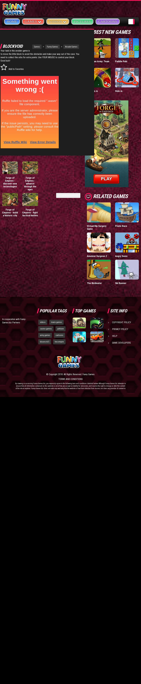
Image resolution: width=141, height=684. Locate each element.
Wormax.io (92, 91)
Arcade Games (61, 43)
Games (26, 43)
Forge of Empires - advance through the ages (30, 186)
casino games (46, 329)
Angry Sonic (121, 256)
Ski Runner (120, 283)
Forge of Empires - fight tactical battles (30, 215)
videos (42, 322)
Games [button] (33, 21)
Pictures (82, 21)
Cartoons (107, 21)
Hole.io (118, 91)
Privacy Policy (120, 329)
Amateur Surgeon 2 (97, 256)
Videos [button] (57, 21)
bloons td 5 (44, 342)
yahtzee (60, 329)
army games (45, 335)
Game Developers (121, 342)
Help (114, 336)
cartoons (59, 335)
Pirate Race (121, 226)
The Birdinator (94, 283)
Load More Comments (68, 198)
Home (12, 21)
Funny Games (42, 43)
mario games (56, 322)
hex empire (59, 342)
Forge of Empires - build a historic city (10, 215)
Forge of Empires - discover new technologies (10, 184)
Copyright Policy (121, 322)
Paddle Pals (121, 61)
